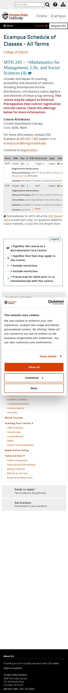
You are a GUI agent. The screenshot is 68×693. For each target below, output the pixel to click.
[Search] (47, 4)
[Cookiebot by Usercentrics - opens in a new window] (48, 302)
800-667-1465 (29, 139)
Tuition (17, 460)
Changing (18, 403)
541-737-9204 (27, 688)
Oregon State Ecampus (15, 674)
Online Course (20, 445)
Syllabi (10, 440)
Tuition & (15, 455)
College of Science (16, 52)
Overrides (12, 412)
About (14, 417)
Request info (58, 26)
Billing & (16, 469)
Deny (34, 388)
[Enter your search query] (29, 4)
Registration (28, 150)
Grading (15, 408)
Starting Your (19, 423)
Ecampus (58, 16)
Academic (17, 399)
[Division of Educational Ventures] (63, 4)
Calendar (41, 25)
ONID (15, 427)
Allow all (34, 367)
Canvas (14, 432)
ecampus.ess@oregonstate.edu (25, 143)
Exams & (17, 450)
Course (15, 436)
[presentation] (54, 4)
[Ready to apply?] (34, 491)
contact (29, 223)
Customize (34, 377)
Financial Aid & (21, 464)
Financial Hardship (19, 477)
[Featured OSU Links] (55, 4)
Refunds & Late (17, 473)
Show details (48, 356)
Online (41, 16)
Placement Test (19, 175)
